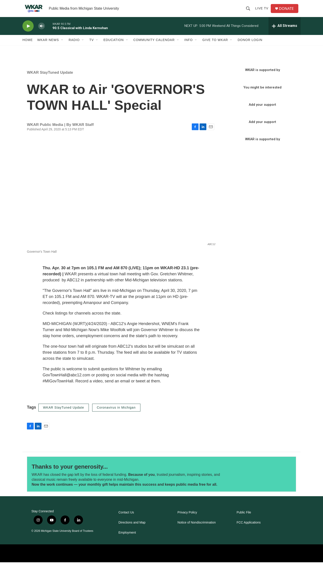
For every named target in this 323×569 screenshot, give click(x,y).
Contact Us (126, 519)
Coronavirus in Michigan (116, 414)
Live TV (263, 11)
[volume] (41, 33)
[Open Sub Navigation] (62, 46)
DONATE (288, 11)
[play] (28, 32)
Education (113, 46)
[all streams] (284, 32)
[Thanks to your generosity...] (264, 480)
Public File (244, 519)
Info (188, 46)
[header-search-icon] (249, 12)
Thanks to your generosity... (70, 473)
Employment (127, 539)
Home (27, 46)
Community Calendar (154, 46)
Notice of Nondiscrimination (196, 529)
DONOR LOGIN (250, 46)
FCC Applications (249, 529)
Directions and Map (132, 529)
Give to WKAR (215, 46)
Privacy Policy (187, 519)
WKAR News (48, 46)
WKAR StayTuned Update (50, 79)
